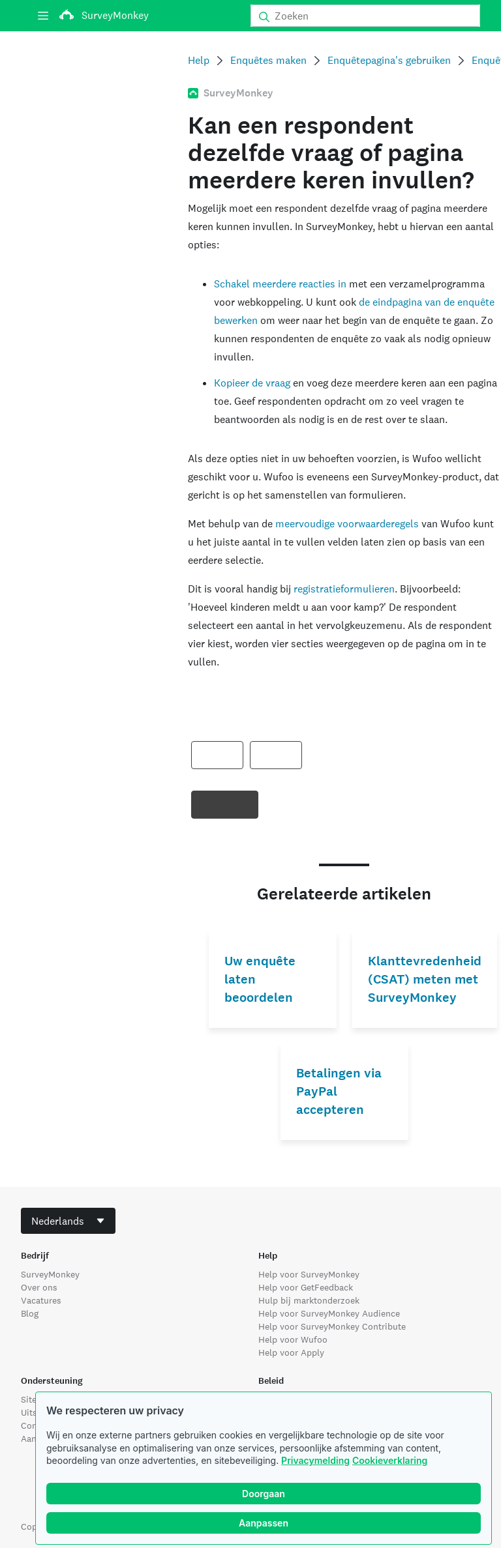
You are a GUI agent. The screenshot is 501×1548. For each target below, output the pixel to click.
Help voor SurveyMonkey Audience (329, 1313)
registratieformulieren (344, 589)
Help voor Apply (291, 1352)
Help (198, 60)
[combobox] (68, 1221)
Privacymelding (315, 1460)
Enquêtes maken (268, 60)
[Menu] (43, 16)
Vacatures (41, 1300)
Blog (29, 1313)
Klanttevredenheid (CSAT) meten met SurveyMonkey (424, 979)
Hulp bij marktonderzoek (308, 1300)
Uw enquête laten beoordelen (260, 979)
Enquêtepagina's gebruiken (389, 60)
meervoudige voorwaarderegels (347, 524)
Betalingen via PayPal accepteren (339, 1091)
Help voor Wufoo (292, 1339)
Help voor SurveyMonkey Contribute (332, 1326)
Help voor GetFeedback (305, 1287)
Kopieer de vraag (252, 383)
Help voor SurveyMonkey (308, 1274)
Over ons (39, 1287)
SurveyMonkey (50, 1274)
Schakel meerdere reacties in (280, 284)
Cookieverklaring (389, 1460)
